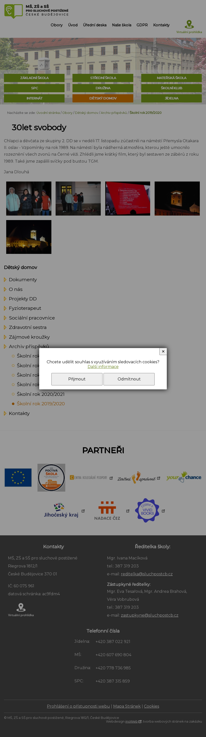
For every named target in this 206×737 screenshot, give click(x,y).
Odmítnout (129, 379)
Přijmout (77, 379)
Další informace (103, 366)
